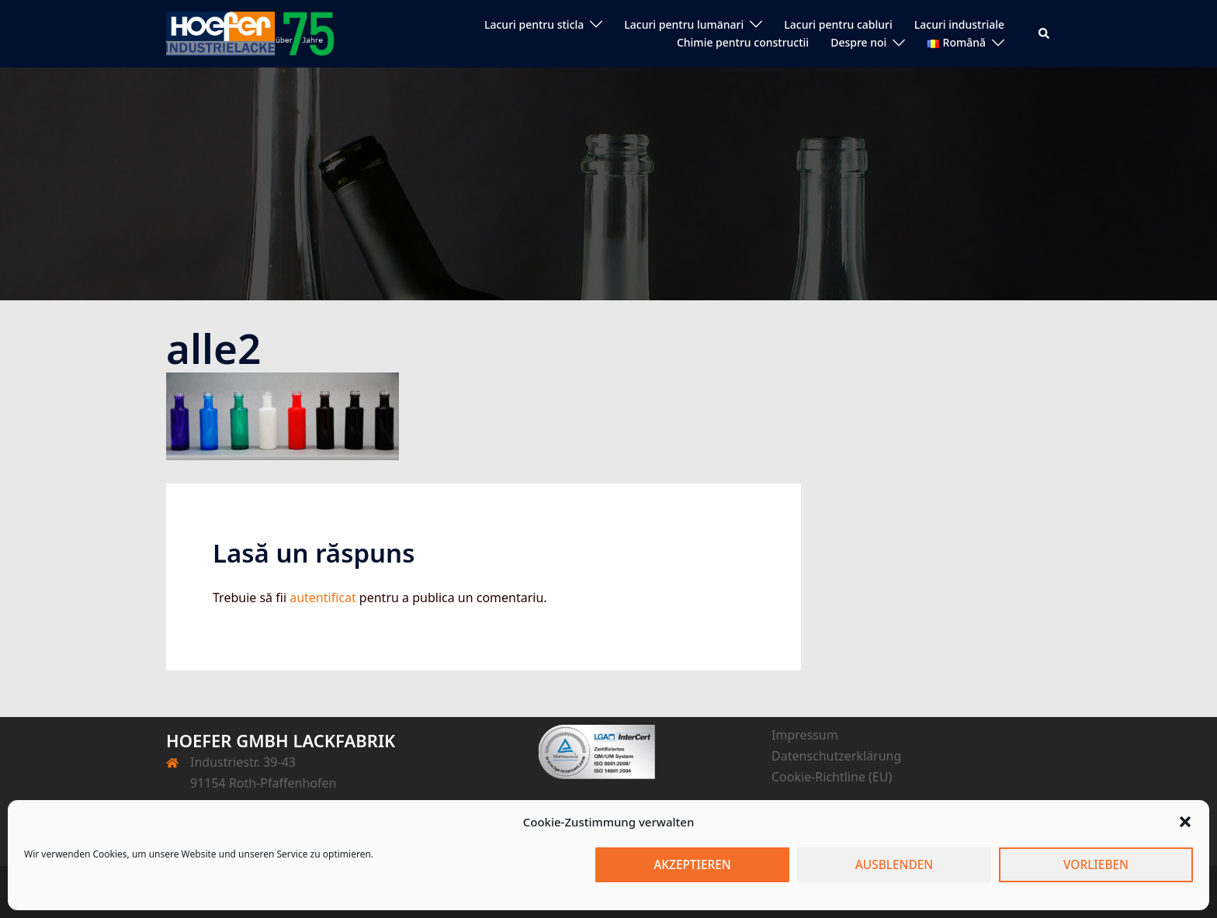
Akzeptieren (692, 865)
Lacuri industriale (959, 24)
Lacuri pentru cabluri (838, 24)
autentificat (323, 597)
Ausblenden (894, 865)
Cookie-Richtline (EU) (831, 776)
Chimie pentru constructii (743, 42)
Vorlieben (1096, 865)
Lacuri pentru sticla (534, 24)
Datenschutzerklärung (836, 755)
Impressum (804, 734)
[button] (1185, 822)
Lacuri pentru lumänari (684, 24)
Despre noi (858, 42)
